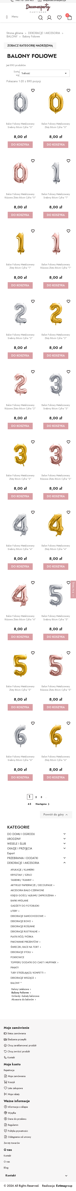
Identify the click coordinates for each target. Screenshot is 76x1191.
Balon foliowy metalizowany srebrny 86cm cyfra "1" (56, 195)
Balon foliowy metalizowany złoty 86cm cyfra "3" (20, 477)
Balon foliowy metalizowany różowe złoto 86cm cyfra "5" (55, 688)
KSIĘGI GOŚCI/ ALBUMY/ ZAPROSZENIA (32, 895)
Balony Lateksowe (20, 989)
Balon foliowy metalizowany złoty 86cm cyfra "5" (20, 688)
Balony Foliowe (20, 992)
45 (29, 804)
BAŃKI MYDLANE (19, 900)
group (64, 1186)
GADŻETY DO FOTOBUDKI (25, 905)
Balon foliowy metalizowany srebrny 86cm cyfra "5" (56, 617)
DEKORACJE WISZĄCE (22, 978)
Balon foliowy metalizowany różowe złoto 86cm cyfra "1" (55, 266)
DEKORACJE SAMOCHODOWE (27, 916)
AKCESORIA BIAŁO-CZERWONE (27, 890)
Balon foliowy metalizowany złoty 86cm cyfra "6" (56, 758)
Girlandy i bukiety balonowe (25, 996)
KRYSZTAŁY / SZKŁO (21, 875)
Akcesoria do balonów (22, 999)
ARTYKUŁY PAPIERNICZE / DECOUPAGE (31, 885)
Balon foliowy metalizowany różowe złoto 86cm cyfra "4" (20, 617)
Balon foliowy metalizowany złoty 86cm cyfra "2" (56, 336)
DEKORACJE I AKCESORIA (23, 863)
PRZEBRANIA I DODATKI (22, 858)
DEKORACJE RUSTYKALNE (24, 931)
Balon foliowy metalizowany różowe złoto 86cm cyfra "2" (20, 406)
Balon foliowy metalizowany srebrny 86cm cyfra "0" (20, 125)
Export (11, 853)
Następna (43, 804)
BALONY (15, 983)
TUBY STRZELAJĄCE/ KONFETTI (27, 972)
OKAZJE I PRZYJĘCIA (19, 848)
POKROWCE (17, 957)
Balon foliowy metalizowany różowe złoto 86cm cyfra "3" (55, 477)
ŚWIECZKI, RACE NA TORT (25, 947)
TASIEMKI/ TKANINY (21, 880)
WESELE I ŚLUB (16, 844)
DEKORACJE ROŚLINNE (23, 926)
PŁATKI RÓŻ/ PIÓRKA (22, 936)
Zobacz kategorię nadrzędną (30, 46)
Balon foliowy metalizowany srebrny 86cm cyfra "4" (20, 547)
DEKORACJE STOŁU (21, 952)
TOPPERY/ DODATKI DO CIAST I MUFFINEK (33, 962)
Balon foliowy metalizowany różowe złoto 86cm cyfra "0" (20, 195)
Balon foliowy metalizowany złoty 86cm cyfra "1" (20, 266)
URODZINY (14, 839)
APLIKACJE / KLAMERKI (22, 869)
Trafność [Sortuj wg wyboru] (44, 73)
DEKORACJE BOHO (21, 921)
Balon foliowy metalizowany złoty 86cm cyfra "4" (56, 547)
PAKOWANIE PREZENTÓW (24, 941)
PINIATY (15, 967)
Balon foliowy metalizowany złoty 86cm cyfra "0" (56, 125)
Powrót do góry (56, 814)
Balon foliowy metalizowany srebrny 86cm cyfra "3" (56, 406)
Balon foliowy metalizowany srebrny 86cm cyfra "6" (20, 758)
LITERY (14, 911)
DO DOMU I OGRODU (21, 834)
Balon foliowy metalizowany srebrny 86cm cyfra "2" (20, 336)
